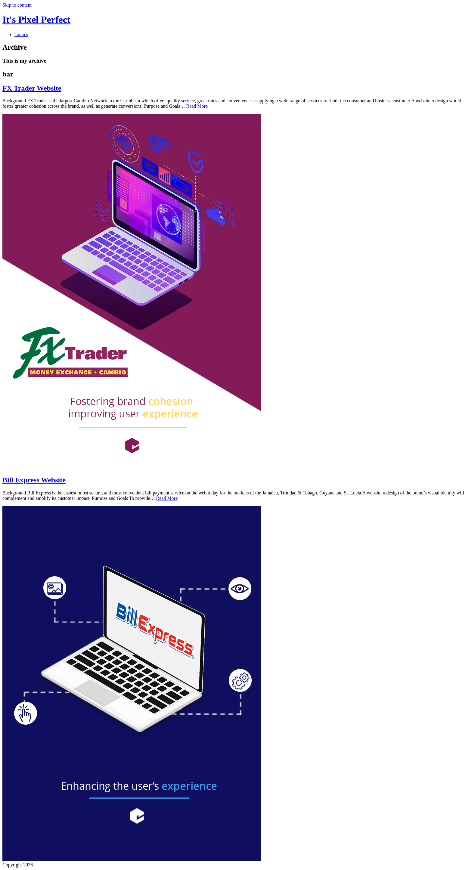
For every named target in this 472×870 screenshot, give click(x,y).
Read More (197, 106)
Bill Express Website (34, 480)
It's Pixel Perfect (36, 19)
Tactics (21, 34)
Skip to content (17, 5)
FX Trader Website (31, 88)
